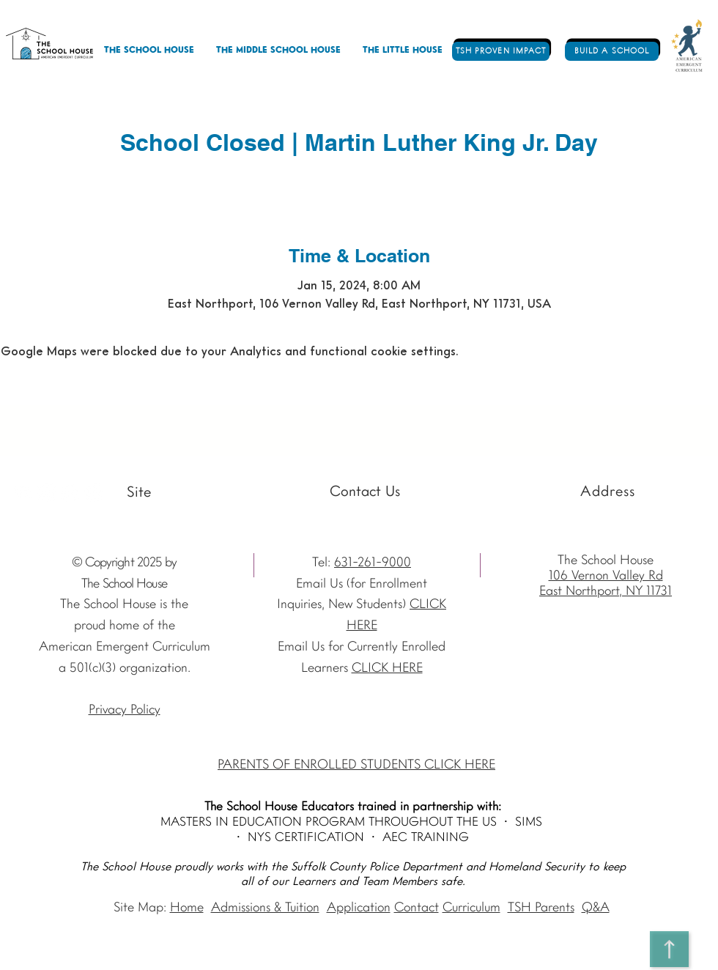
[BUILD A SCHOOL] (612, 51)
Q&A (596, 908)
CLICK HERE (387, 668)
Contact (416, 908)
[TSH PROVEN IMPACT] (500, 51)
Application (359, 908)
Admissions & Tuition (265, 908)
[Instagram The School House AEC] (46, 493)
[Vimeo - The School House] (93, 493)
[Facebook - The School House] (70, 493)
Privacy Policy (124, 710)
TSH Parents (541, 908)
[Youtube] (23, 493)
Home (187, 908)
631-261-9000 (372, 563)
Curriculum (471, 908)
